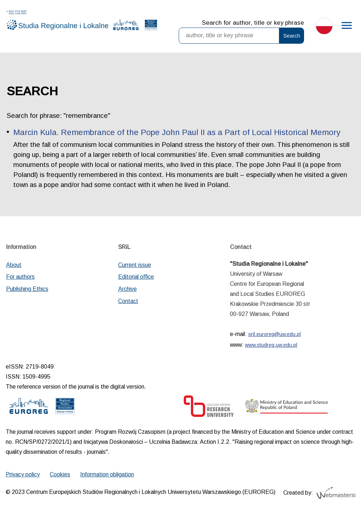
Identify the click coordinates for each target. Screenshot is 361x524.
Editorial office (136, 277)
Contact (128, 301)
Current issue (134, 265)
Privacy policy (23, 474)
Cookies (60, 474)
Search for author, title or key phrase (253, 22)
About (13, 265)
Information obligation (107, 474)
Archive (127, 289)
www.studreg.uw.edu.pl (271, 345)
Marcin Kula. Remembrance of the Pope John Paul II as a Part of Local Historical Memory (176, 132)
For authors (20, 277)
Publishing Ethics (27, 289)
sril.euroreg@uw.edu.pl (274, 334)
